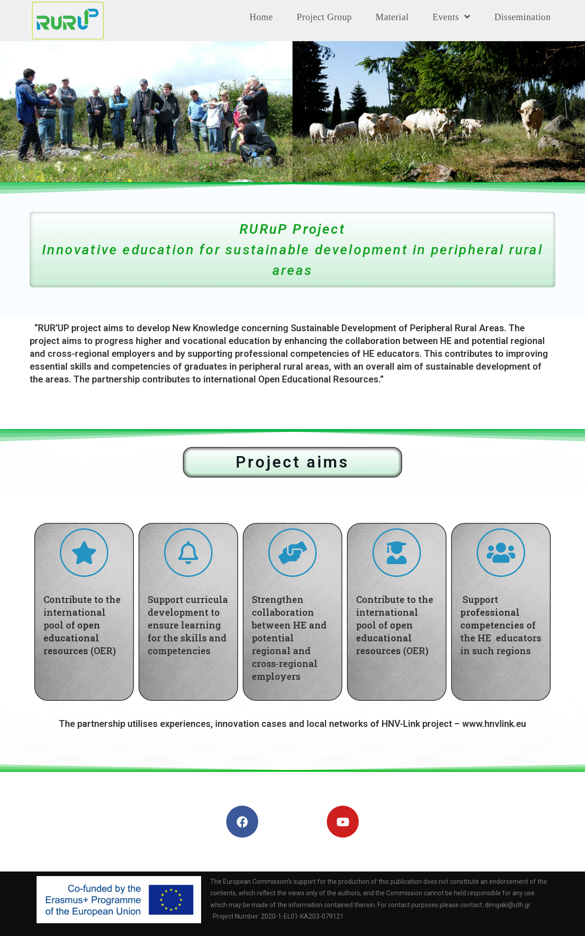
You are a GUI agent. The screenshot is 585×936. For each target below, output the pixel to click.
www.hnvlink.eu (494, 723)
